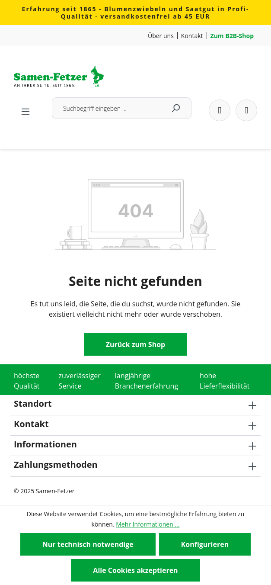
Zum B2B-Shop (232, 36)
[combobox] (106, 108)
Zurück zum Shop (135, 344)
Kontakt (192, 36)
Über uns (161, 36)
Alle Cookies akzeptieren (135, 570)
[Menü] (25, 109)
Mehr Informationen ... (147, 524)
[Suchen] (175, 108)
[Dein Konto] (219, 110)
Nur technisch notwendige (88, 544)
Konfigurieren (205, 544)
